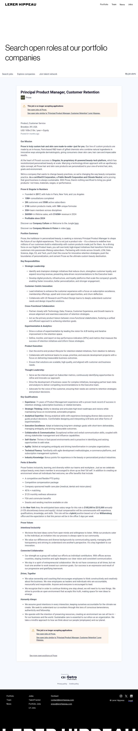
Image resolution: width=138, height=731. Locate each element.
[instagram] (121, 696)
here (76, 223)
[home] (20, 4)
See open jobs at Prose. (37, 110)
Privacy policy (62, 684)
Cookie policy (74, 684)
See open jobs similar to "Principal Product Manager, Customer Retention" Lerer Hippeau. (64, 113)
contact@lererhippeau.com (62, 700)
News (122, 4)
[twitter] (126, 696)
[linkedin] (131, 696)
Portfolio (104, 4)
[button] (130, 5)
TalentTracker (35, 700)
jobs (7, 74)
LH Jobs (32, 708)
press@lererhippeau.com (61, 704)
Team (114, 4)
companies (26, 74)
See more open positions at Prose (43, 656)
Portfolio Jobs (35, 704)
